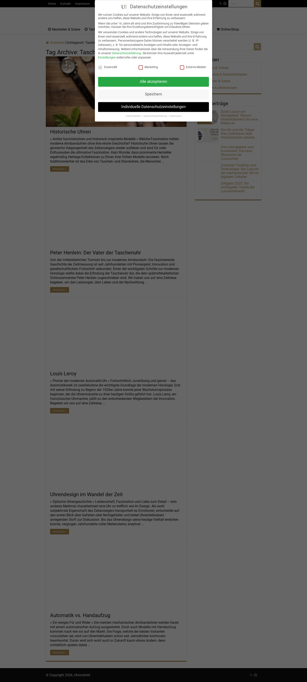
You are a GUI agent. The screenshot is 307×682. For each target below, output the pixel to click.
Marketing (148, 62)
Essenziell (107, 62)
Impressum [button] (175, 111)
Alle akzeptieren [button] (153, 77)
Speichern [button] (153, 89)
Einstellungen (107, 52)
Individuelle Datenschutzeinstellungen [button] (153, 102)
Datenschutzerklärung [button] (155, 111)
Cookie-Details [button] (133, 111)
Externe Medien (193, 62)
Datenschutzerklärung (126, 48)
